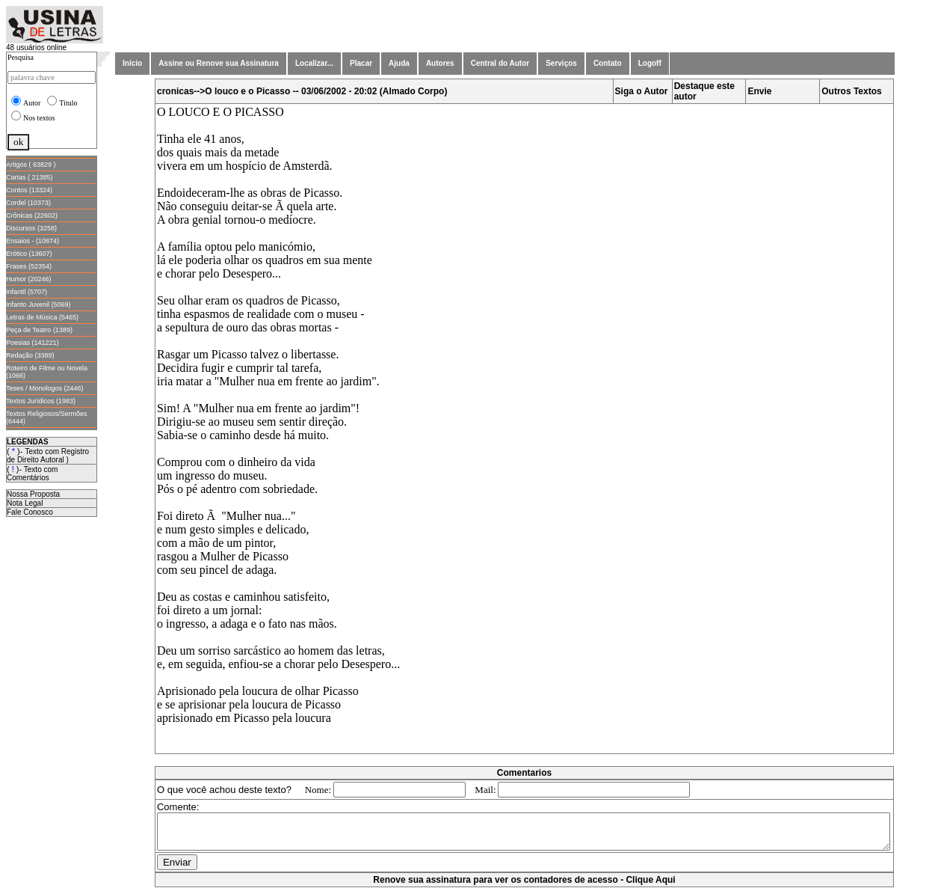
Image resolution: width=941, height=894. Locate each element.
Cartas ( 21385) (29, 177)
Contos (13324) (29, 190)
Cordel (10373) (28, 202)
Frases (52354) (29, 266)
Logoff (649, 63)
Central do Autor (500, 63)
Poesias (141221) (32, 342)
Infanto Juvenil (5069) (38, 304)
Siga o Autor (644, 91)
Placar (361, 63)
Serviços (561, 63)
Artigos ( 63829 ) (31, 164)
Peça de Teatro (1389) (39, 330)
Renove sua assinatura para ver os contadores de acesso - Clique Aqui (527, 886)
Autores (440, 63)
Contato (607, 63)
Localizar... (314, 63)
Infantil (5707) (26, 292)
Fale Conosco (30, 512)
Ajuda (399, 63)
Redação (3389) (30, 355)
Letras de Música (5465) (42, 317)
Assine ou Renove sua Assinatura (218, 63)
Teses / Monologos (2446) (45, 388)
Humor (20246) (29, 279)
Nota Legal (25, 503)
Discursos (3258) (31, 228)
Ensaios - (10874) (32, 241)
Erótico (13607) (29, 253)
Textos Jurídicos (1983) (40, 401)
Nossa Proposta (33, 494)
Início (132, 63)
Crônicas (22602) (32, 215)
